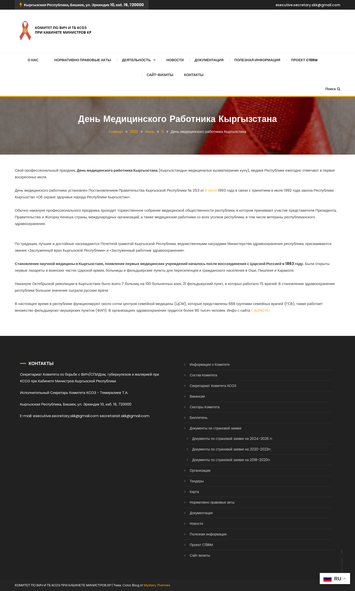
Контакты (193, 74)
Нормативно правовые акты (82, 60)
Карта (187, 491)
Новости (175, 60)
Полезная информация (257, 60)
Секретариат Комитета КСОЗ (206, 385)
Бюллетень (191, 417)
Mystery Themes (157, 585)
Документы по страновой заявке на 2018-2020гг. (224, 459)
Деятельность (136, 60)
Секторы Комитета (198, 407)
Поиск (332, 88)
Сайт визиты (193, 555)
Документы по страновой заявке (208, 428)
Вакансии (190, 396)
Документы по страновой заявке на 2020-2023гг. (225, 449)
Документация (209, 60)
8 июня (211, 190)
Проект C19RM (304, 60)
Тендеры (190, 481)
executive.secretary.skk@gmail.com (308, 4)
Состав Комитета (196, 375)
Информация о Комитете (203, 364)
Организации (193, 470)
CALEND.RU (260, 310)
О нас (33, 60)
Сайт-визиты (160, 74)
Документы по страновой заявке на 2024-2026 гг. (225, 438)
